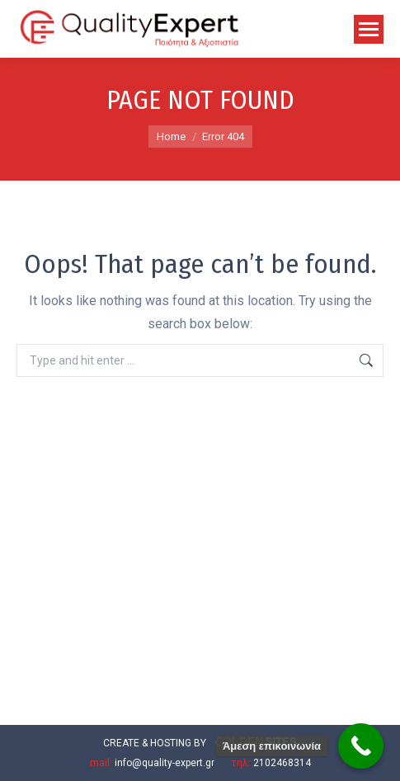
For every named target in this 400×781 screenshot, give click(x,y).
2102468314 (282, 763)
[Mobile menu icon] (369, 29)
